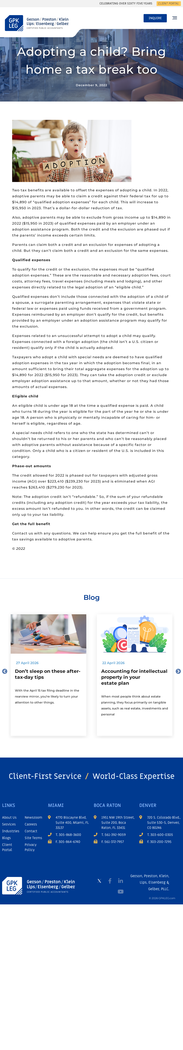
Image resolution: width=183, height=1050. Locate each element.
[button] (174, 18)
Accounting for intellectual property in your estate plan (134, 677)
